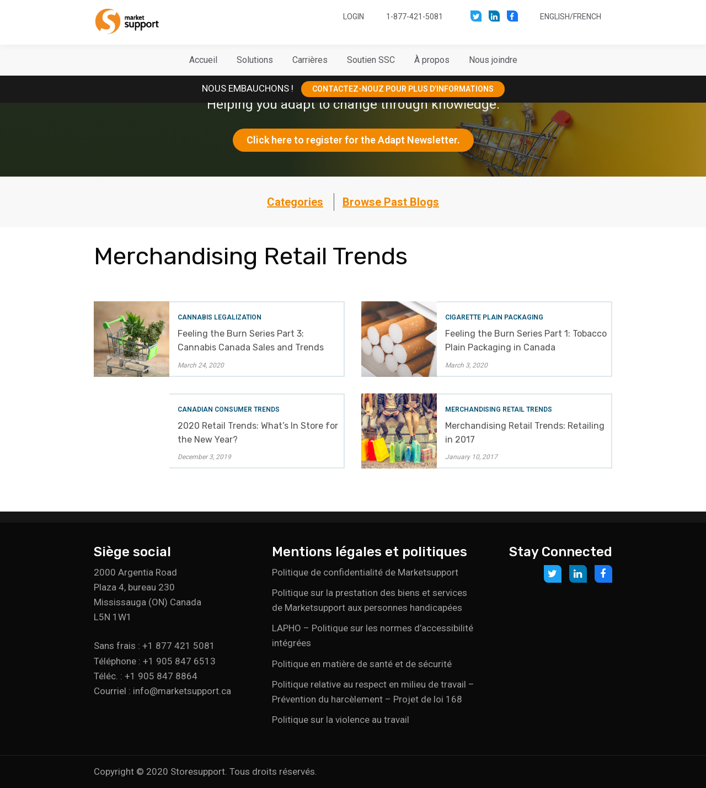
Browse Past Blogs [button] (391, 202)
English (555, 16)
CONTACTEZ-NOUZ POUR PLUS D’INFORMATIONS (403, 88)
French (587, 16)
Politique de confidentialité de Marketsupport (365, 572)
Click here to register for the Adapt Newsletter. (353, 140)
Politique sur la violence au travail (340, 719)
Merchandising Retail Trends (498, 409)
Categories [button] (295, 202)
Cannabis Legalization (219, 317)
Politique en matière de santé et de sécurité (362, 663)
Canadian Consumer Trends (229, 409)
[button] (255, 60)
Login (353, 16)
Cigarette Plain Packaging (494, 317)
